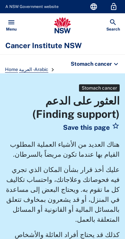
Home (11, 69)
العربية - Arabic (33, 69)
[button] (91, 127)
